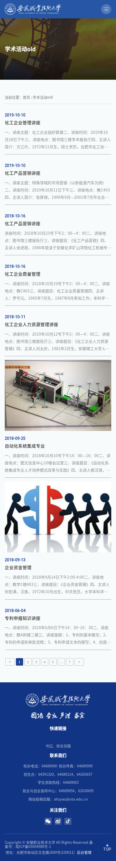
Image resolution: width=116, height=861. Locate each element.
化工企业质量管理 (22, 274)
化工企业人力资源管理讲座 (31, 324)
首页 (26, 97)
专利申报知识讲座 (22, 618)
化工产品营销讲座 (22, 223)
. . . (61, 662)
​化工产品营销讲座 (22, 173)
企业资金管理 (18, 567)
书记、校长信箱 (58, 746)
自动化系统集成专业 (25, 446)
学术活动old (43, 97)
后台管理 (84, 852)
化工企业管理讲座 (22, 122)
